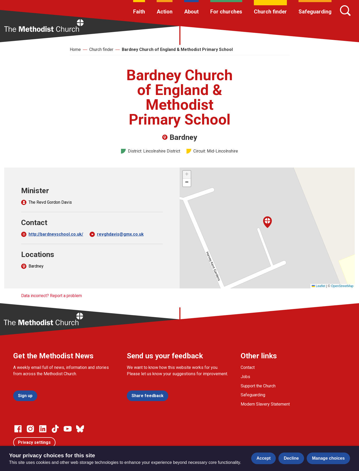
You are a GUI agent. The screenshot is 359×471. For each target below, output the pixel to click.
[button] (267, 222)
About (191, 11)
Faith (139, 11)
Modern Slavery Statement (265, 404)
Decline (291, 458)
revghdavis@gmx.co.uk (120, 234)
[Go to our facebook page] (18, 429)
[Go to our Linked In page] (43, 429)
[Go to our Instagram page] (30, 429)
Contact (248, 367)
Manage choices (328, 458)
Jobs (245, 376)
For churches (226, 11)
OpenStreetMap (342, 286)
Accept (264, 458)
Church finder (270, 11)
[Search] (345, 10)
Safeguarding (315, 11)
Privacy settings (34, 442)
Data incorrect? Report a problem (51, 295)
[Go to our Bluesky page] (80, 429)
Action (164, 11)
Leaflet (318, 286)
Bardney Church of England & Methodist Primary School (177, 49)
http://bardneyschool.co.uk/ (56, 234)
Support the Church (258, 385)
